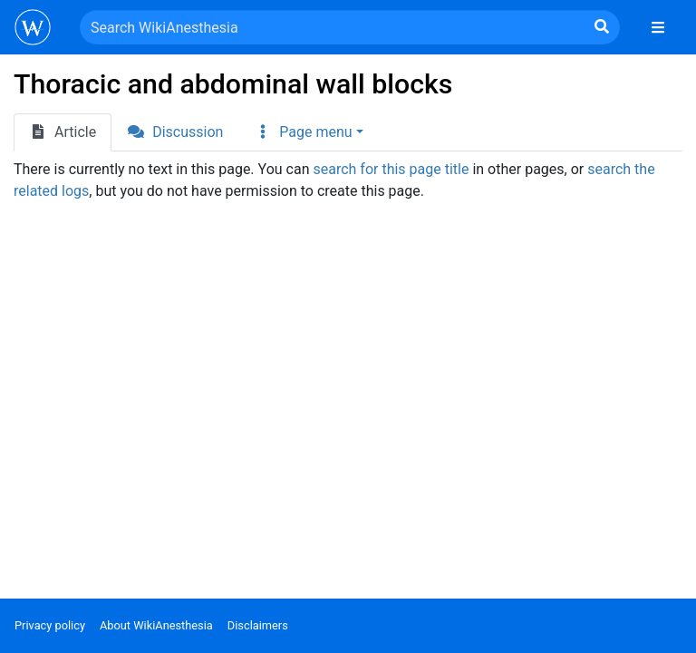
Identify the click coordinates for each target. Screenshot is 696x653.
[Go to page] (602, 27)
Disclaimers (257, 625)
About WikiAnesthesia (156, 625)
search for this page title (391, 169)
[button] (308, 132)
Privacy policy (49, 625)
